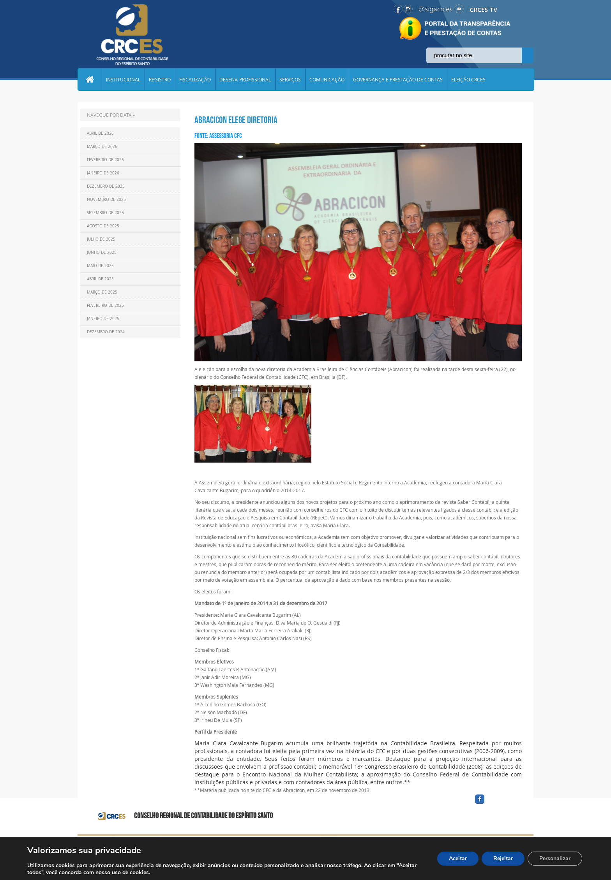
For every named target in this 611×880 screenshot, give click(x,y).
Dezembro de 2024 (106, 331)
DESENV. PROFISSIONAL (245, 79)
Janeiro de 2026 (103, 173)
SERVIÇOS (290, 79)
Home (89, 79)
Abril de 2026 (100, 133)
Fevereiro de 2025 (105, 305)
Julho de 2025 (101, 239)
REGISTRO (160, 79)
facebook (498, 803)
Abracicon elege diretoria (235, 120)
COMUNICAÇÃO (326, 79)
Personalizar (554, 858)
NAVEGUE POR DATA (109, 115)
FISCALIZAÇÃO (195, 79)
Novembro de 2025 (106, 199)
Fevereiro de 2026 (105, 159)
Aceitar (458, 858)
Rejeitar (503, 858)
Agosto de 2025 (103, 226)
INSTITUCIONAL (123, 79)
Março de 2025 (102, 292)
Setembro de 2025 (105, 212)
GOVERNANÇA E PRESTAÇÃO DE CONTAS (398, 79)
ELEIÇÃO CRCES (468, 79)
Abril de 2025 (100, 279)
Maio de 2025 (100, 265)
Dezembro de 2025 (106, 186)
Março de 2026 (102, 146)
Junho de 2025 (102, 252)
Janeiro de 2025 (103, 318)
